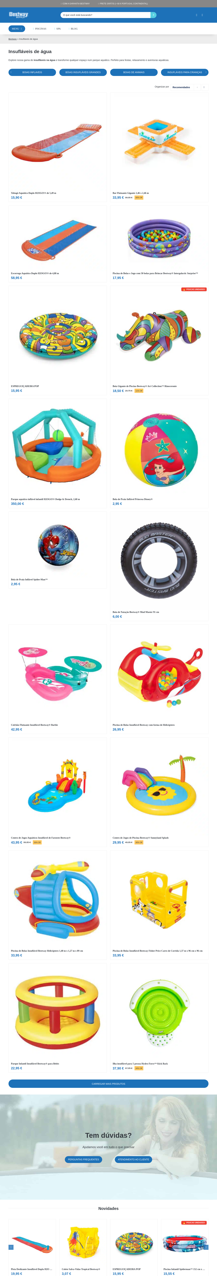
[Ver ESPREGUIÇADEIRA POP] (57, 340)
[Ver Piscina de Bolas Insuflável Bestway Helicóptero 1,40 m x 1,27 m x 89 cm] (57, 905)
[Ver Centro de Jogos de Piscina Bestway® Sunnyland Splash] (159, 792)
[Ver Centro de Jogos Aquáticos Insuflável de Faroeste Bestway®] (57, 792)
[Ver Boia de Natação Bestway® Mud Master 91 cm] (159, 566)
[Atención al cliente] (133, 1159)
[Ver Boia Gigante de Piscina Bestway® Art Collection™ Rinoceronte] (159, 340)
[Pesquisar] (153, 15)
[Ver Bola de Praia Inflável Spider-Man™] (57, 550)
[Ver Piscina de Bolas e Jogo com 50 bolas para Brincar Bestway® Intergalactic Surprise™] (159, 244)
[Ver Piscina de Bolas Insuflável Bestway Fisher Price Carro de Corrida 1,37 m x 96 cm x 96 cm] (159, 905)
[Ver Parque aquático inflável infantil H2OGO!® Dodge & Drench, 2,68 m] (57, 453)
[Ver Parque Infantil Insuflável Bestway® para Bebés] (57, 1018)
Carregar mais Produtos (108, 1084)
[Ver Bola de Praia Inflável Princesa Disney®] (159, 453)
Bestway (12, 39)
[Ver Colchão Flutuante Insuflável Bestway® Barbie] (57, 679)
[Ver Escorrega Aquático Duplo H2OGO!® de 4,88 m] (57, 244)
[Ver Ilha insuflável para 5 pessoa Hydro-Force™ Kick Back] (159, 1018)
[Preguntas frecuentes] (83, 1159)
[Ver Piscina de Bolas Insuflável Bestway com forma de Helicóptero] (159, 679)
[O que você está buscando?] (105, 15)
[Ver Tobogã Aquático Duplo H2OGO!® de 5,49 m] (57, 147)
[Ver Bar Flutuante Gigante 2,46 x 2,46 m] (159, 147)
